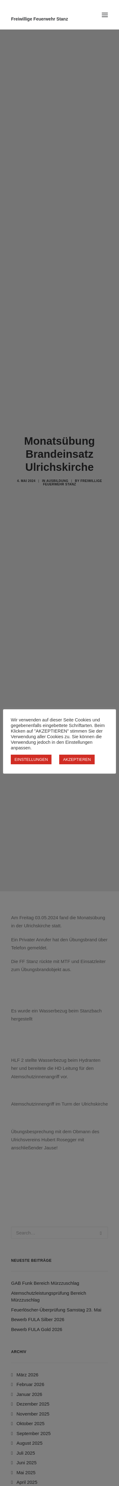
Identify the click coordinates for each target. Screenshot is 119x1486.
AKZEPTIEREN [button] (77, 759)
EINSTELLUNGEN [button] (31, 759)
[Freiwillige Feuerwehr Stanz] (59, 19)
